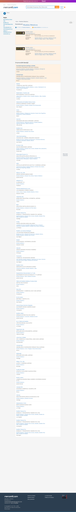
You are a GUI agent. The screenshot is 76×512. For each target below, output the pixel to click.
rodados (27, 105)
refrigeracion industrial (30, 113)
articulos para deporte (21, 166)
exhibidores (36, 69)
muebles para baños (20, 149)
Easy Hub (18, 289)
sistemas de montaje (29, 70)
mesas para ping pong (21, 167)
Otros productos (31, 499)
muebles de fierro (20, 139)
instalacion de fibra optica (30, 208)
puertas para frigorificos (40, 113)
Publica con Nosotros (12, 4)
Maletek (18, 83)
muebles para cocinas (29, 148)
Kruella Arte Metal (20, 369)
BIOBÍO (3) (5, 22)
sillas (40, 96)
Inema (17, 110)
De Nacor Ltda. (19, 145)
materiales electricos (29, 122)
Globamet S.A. (19, 180)
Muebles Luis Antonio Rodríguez (23, 230)
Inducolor (18, 248)
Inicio (4, 4)
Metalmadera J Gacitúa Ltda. (23, 93)
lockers (36, 87)
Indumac (18, 395)
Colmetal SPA (19, 387)
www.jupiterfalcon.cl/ (30, 33)
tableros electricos (29, 123)
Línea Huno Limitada (21, 337)
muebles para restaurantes (35, 105)
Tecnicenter (19, 256)
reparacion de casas (36, 259)
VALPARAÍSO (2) (7, 27)
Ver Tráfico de (23, 27)
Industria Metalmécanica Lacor (23, 188)
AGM (17, 163)
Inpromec (18, 119)
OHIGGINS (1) (6, 33)
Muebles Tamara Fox (21, 212)
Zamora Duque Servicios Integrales (24, 305)
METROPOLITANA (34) (7, 20)
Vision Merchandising (21, 136)
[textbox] (42, 7)
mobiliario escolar (52, 37)
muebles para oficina (29, 131)
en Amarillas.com (41, 27)
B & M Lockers (19, 297)
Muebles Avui (19, 128)
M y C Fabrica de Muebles (22, 321)
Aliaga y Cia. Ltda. (20, 361)
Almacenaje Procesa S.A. (22, 154)
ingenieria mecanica (20, 123)
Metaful (18, 240)
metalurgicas (26, 158)
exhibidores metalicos (30, 78)
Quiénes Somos (31, 497)
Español (70, 22)
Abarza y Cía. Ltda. (20, 172)
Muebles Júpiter (20, 313)
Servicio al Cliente (31, 495)
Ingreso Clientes (62, 8)
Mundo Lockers (19, 377)
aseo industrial (19, 259)
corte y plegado (28, 348)
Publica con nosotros (49, 497)
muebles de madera (23, 217)
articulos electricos (20, 122)
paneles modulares (27, 114)
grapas (24, 191)
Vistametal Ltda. (20, 196)
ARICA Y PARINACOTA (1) (7, 31)
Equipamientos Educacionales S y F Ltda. (25, 273)
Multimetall (18, 353)
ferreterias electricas (40, 139)
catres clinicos (19, 96)
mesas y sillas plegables (48, 39)
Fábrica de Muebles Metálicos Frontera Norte (26, 281)
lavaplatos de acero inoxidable (23, 225)
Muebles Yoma (19, 265)
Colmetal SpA (19, 345)
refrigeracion (19, 114)
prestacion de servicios (32, 260)
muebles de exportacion (30, 139)
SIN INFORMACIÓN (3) (8, 25)
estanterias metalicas (20, 78)
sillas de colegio (38, 39)
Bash (17, 204)
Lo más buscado (48, 495)
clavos (21, 191)
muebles (28, 167)
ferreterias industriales (21, 140)
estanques (42, 226)
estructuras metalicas (20, 69)
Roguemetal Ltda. (20, 329)
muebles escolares (32, 276)
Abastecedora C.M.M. (21, 403)
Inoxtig (17, 221)
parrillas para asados (39, 166)
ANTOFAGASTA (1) (7, 29)
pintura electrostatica (25, 79)
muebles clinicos (26, 96)
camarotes (45, 37)
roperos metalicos (24, 88)
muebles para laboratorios (40, 148)
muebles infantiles (24, 415)
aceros (17, 191)
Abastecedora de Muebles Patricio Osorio (25, 102)
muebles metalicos (30, 25)
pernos (36, 191)
